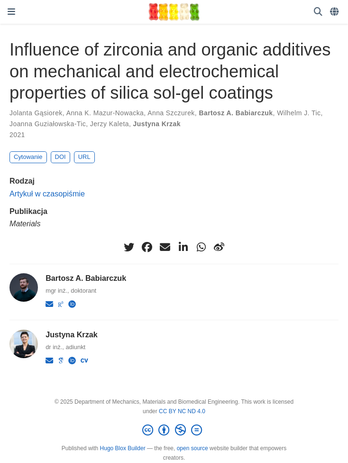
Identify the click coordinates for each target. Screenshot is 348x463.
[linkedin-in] (183, 247)
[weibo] (219, 247)
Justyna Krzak (157, 124)
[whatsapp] (201, 247)
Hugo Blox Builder (123, 448)
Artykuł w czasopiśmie (47, 193)
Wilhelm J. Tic (299, 113)
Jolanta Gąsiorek (36, 113)
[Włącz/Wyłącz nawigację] (11, 12)
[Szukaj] (318, 12)
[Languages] (335, 12)
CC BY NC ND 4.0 (182, 411)
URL (84, 156)
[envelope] (165, 247)
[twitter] (129, 247)
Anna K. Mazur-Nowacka (105, 113)
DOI (60, 156)
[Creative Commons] (174, 430)
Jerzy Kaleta (109, 124)
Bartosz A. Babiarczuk (236, 113)
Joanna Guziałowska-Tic (47, 124)
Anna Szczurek (171, 113)
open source (192, 448)
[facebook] (147, 247)
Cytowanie (28, 156)
